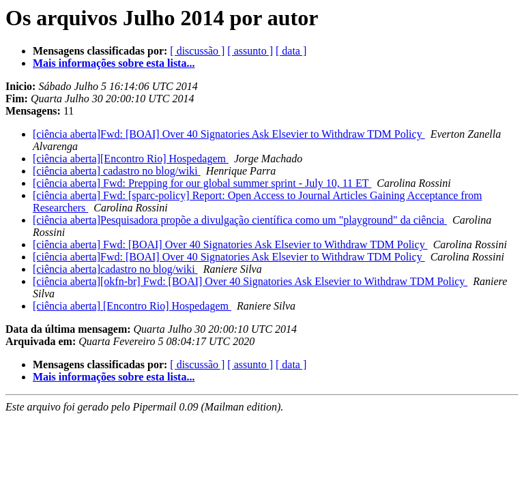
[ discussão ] (197, 51)
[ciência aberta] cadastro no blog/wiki (117, 171)
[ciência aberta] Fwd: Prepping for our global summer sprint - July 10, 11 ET (202, 183)
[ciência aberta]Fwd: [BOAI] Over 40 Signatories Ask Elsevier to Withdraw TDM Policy (229, 134)
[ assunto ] (250, 51)
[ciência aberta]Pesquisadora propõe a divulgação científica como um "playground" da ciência (240, 220)
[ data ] (291, 51)
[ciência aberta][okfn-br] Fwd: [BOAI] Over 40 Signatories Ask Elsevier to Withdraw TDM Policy (250, 281)
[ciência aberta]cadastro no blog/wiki (115, 269)
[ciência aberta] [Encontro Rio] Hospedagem (132, 306)
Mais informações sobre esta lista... (113, 63)
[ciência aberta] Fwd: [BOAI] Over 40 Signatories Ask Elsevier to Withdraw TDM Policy (230, 244)
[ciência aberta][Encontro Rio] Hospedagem (131, 158)
